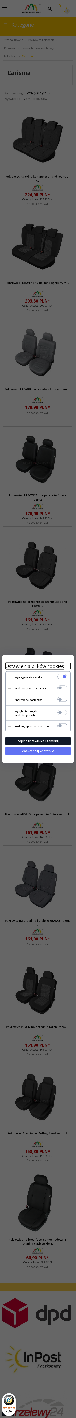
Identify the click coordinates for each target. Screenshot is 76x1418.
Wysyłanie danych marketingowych (26, 713)
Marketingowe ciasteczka (30, 688)
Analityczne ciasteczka (29, 699)
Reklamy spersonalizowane (32, 726)
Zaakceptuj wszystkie (38, 751)
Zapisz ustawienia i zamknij (38, 741)
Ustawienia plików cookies (35, 666)
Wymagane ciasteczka (28, 677)
